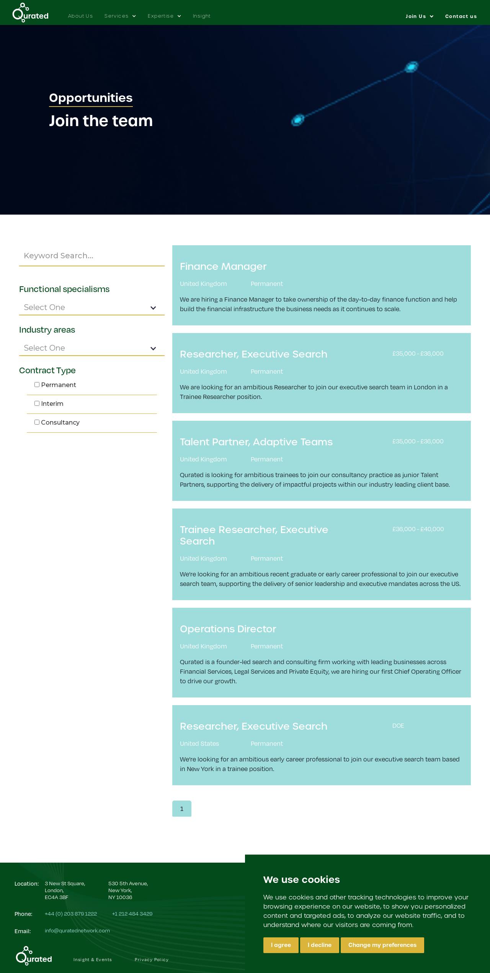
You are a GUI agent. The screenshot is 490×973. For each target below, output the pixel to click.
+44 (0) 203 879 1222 (71, 913)
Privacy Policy (152, 959)
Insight (202, 16)
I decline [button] (320, 945)
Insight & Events (93, 959)
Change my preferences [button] (382, 945)
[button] (120, 12)
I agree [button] (281, 945)
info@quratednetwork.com (77, 930)
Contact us (461, 16)
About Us (80, 16)
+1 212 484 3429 (132, 913)
